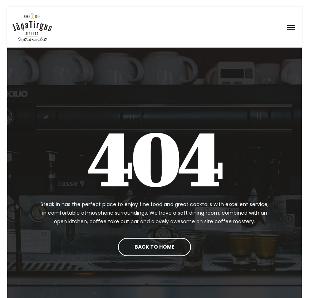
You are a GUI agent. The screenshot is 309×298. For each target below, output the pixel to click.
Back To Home (154, 246)
